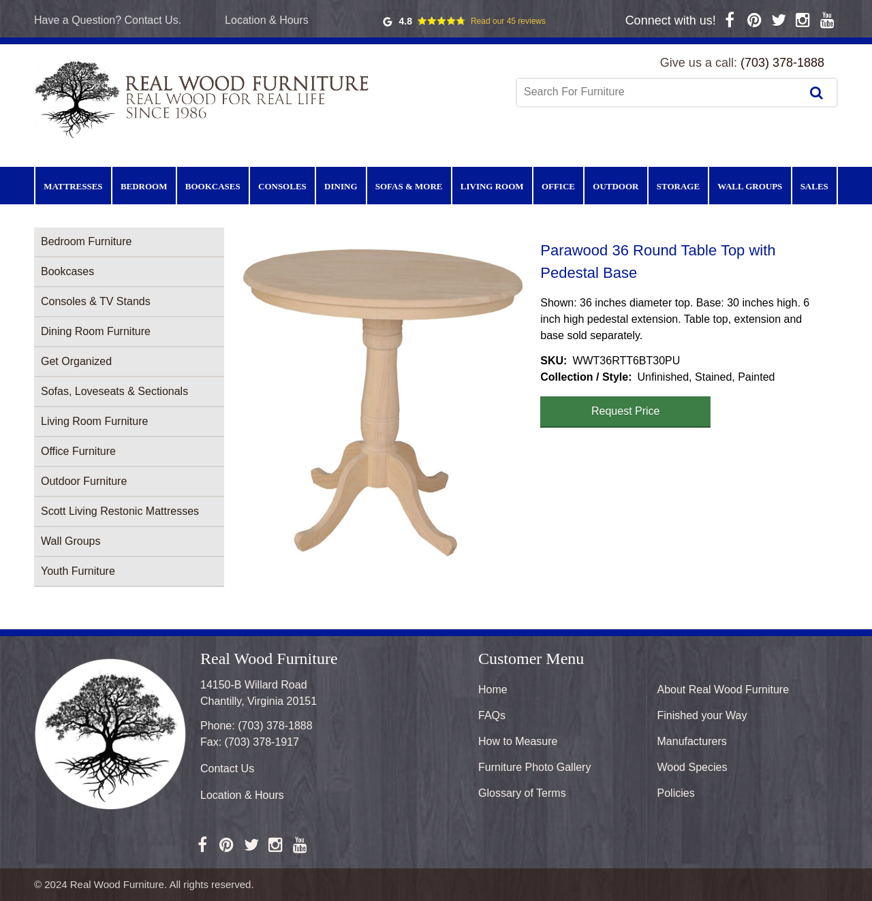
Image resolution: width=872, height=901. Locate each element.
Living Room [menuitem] (492, 186)
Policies (676, 793)
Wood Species (692, 767)
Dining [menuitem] (340, 186)
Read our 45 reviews (508, 21)
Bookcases (67, 271)
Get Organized (76, 361)
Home (493, 689)
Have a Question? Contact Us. (107, 20)
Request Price (625, 411)
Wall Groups (70, 541)
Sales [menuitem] (814, 186)
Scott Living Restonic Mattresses (120, 511)
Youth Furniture (78, 571)
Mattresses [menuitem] (73, 186)
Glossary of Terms (522, 793)
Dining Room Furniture (96, 331)
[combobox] (660, 92)
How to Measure (518, 741)
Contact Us (227, 768)
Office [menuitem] (558, 186)
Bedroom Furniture (86, 241)
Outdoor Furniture (84, 481)
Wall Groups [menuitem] (749, 186)
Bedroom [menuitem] (144, 186)
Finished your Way (702, 715)
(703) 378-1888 (782, 62)
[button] (382, 399)
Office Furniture (78, 451)
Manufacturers (692, 741)
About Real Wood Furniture (723, 689)
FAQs (491, 715)
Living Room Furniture (94, 421)
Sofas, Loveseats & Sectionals (114, 391)
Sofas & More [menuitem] (409, 186)
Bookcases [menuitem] (212, 186)
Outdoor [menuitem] (615, 186)
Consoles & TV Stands (96, 301)
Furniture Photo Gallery (534, 767)
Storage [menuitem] (678, 186)
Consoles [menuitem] (282, 186)
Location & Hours (267, 20)
